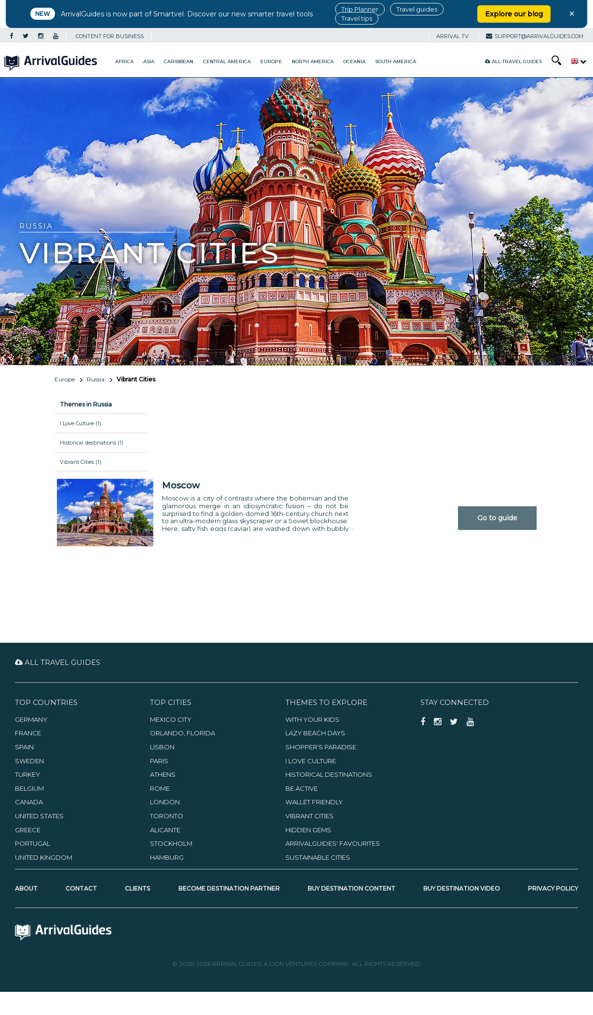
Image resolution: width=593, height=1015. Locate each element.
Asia (148, 61)
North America (313, 61)
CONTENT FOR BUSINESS (110, 36)
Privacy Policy (553, 888)
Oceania (354, 61)
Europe (271, 61)
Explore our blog (514, 14)
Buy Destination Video (461, 888)
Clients (137, 888)
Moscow (181, 485)
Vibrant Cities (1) (80, 462)
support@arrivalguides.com (534, 36)
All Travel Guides (513, 61)
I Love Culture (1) (80, 423)
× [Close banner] (572, 13)
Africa (124, 61)
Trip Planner (359, 9)
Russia (96, 379)
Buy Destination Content (351, 888)
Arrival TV (452, 36)
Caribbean (178, 61)
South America (395, 61)
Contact (81, 888)
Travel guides (416, 9)
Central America (227, 61)
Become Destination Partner (229, 888)
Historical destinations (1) (91, 442)
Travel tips (356, 18)
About (26, 888)
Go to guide (497, 518)
